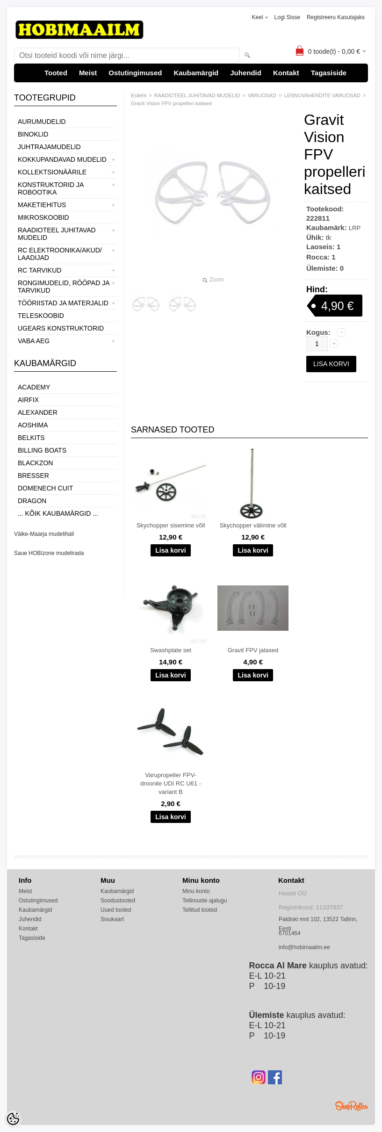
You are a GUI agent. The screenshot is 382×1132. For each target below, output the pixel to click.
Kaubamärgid (195, 73)
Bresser (33, 475)
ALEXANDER (38, 412)
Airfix (28, 400)
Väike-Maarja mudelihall (44, 534)
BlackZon (35, 463)
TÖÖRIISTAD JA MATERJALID (63, 303)
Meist (88, 73)
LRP (354, 227)
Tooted (55, 73)
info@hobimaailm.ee (304, 947)
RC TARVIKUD (39, 270)
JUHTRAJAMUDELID (49, 147)
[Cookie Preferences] (13, 1118)
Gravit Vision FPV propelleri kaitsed (171, 103)
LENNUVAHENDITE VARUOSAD (322, 95)
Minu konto (196, 891)
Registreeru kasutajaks (336, 17)
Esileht (138, 95)
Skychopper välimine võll (253, 525)
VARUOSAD (262, 95)
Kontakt (286, 73)
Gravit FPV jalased (253, 650)
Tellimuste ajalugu (204, 900)
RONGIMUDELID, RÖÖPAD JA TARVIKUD (63, 286)
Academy (34, 387)
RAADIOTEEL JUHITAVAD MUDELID (57, 233)
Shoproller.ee (351, 1105)
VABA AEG (34, 341)
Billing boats (42, 450)
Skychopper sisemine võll (171, 525)
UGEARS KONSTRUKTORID (61, 328)
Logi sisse (287, 17)
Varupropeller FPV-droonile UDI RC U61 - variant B (170, 783)
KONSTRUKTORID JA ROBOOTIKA (51, 188)
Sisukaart (112, 919)
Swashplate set (170, 650)
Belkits (31, 437)
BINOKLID (33, 134)
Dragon (32, 501)
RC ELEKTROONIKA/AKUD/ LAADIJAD (60, 253)
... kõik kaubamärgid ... (58, 513)
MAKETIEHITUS (42, 205)
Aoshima (33, 425)
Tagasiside (328, 73)
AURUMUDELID (42, 121)
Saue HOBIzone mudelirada (49, 553)
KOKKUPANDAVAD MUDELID (62, 159)
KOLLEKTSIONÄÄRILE (52, 172)
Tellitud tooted (199, 910)
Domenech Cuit (45, 488)
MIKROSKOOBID (43, 217)
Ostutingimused (135, 73)
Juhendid (245, 73)
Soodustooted (118, 900)
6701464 (290, 933)
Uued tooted (116, 910)
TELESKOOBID (41, 315)
